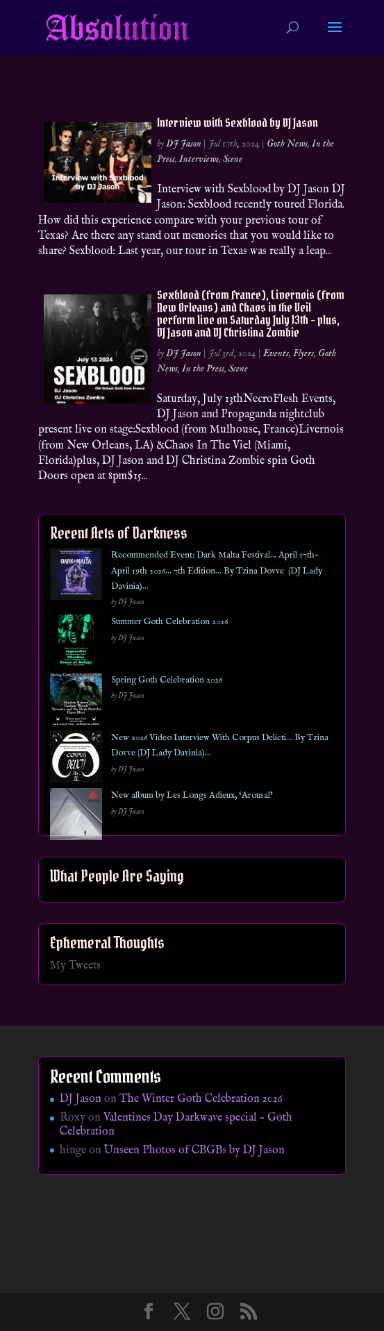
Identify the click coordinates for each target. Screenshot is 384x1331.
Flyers (303, 353)
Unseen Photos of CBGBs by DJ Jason (194, 1150)
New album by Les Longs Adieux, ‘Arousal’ (192, 795)
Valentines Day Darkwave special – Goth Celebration (176, 1124)
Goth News (287, 143)
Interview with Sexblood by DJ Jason (237, 123)
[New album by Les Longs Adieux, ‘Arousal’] (76, 817)
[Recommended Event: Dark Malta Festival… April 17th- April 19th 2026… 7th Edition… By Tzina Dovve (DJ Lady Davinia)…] (76, 576)
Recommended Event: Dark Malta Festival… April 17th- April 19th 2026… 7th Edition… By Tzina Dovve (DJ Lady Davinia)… (216, 570)
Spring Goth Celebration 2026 (166, 680)
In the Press (203, 368)
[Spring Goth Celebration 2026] (76, 701)
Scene (232, 159)
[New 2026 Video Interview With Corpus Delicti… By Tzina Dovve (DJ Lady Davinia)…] (76, 759)
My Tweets (75, 966)
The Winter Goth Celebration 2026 (201, 1099)
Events (276, 353)
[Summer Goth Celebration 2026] (76, 643)
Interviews (199, 159)
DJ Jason (183, 143)
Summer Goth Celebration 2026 (169, 622)
